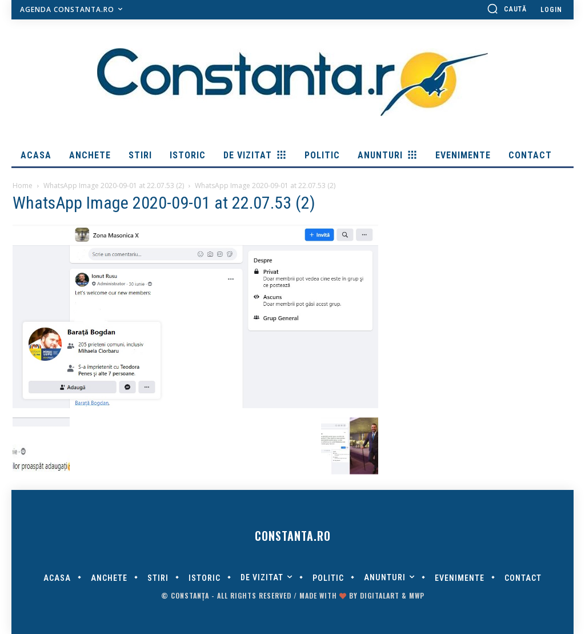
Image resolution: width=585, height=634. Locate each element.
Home (23, 185)
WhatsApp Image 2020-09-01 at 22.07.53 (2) (113, 185)
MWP (416, 595)
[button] (507, 8)
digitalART (379, 595)
